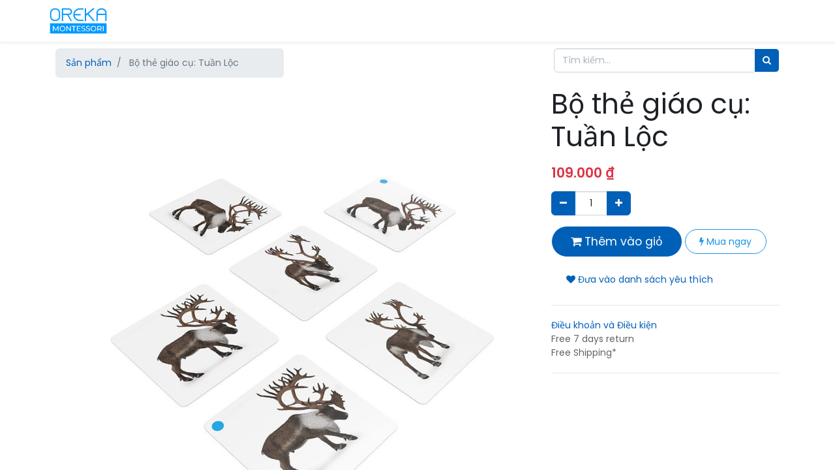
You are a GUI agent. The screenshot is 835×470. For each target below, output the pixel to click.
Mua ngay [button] (725, 241)
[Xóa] (563, 203)
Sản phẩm (89, 62)
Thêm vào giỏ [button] (617, 241)
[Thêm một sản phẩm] (619, 203)
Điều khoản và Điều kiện (604, 325)
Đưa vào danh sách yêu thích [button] (639, 279)
